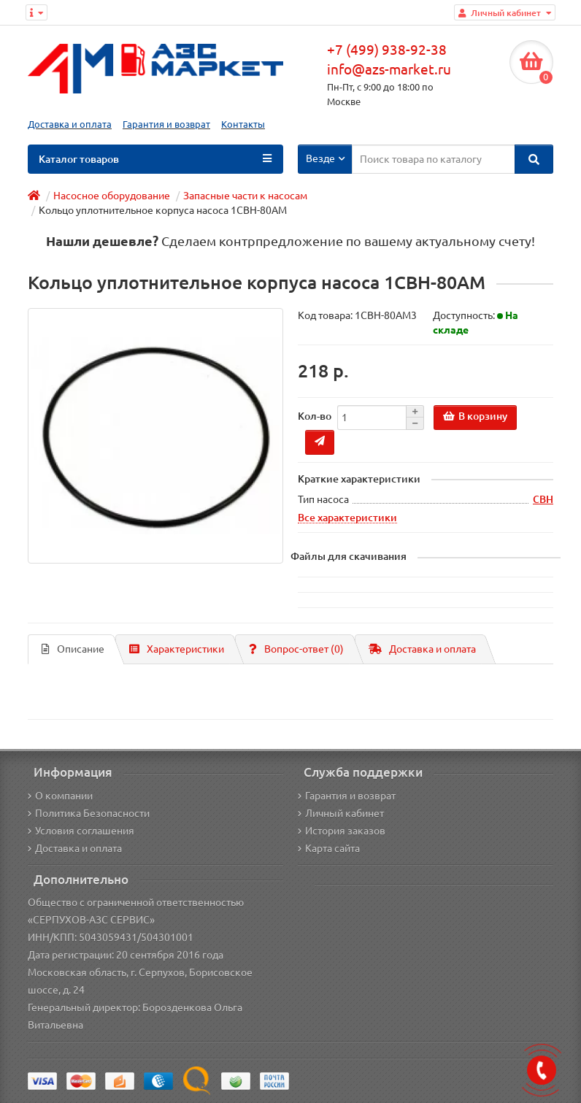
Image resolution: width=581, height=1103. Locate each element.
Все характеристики (347, 517)
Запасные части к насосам (245, 195)
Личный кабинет (341, 813)
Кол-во (314, 416)
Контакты (243, 124)
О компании (60, 796)
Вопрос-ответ (296, 649)
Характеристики (176, 649)
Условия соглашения (81, 831)
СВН (543, 499)
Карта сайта (329, 848)
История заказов (341, 831)
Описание (73, 649)
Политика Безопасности (89, 813)
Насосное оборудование (111, 195)
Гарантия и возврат (166, 124)
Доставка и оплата (70, 124)
